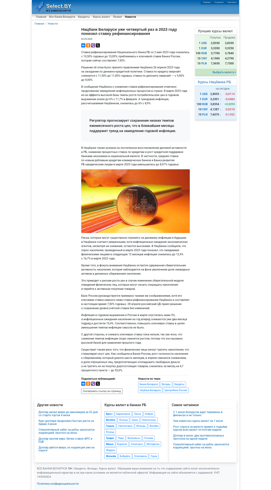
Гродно (110, 438)
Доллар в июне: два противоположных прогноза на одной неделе (198, 437)
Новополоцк (149, 420)
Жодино (110, 450)
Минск (109, 444)
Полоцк (123, 420)
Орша (135, 420)
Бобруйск (125, 456)
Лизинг (117, 16)
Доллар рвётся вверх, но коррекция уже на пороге (66, 449)
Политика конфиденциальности (58, 483)
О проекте (218, 2)
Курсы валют (101, 16)
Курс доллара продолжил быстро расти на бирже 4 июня (66, 422)
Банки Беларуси (149, 384)
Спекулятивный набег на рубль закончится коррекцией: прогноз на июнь (67, 431)
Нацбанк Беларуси (150, 390)
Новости (130, 16)
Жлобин (154, 426)
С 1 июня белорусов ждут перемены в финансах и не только (198, 413)
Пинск (137, 414)
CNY (204, 58)
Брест (109, 414)
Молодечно (153, 444)
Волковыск (134, 438)
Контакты (232, 2)
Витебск (110, 420)
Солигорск (137, 444)
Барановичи (123, 414)
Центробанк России (176, 390)
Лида (121, 438)
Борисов (122, 444)
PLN (204, 63)
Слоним (148, 438)
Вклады (166, 384)
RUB (204, 53)
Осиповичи (140, 456)
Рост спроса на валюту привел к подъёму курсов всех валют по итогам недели (200, 428)
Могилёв (111, 456)
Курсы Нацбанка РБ (214, 82)
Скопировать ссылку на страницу (102, 391)
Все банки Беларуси (62, 16)
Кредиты (84, 16)
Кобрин (149, 414)
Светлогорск (125, 426)
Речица (110, 432)
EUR (204, 48)
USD (204, 43)
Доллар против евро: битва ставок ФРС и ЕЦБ (65, 440)
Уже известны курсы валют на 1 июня (198, 421)
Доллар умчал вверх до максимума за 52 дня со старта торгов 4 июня (68, 413)
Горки (154, 456)
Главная (207, 2)
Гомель (110, 426)
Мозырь (141, 426)
